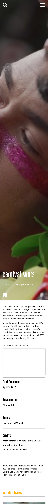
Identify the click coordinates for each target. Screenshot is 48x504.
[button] (42, 5)
